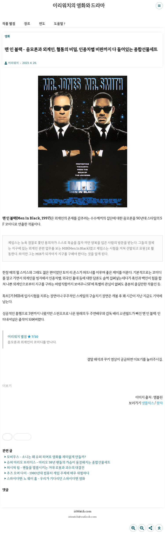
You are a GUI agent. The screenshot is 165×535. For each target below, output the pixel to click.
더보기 (7, 386)
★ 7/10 (33, 337)
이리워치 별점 (17, 337)
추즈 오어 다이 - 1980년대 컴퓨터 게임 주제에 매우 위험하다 (48, 473)
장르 (27, 24)
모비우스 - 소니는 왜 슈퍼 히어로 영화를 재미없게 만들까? (46, 457)
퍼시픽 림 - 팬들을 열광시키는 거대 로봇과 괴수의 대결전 (45, 468)
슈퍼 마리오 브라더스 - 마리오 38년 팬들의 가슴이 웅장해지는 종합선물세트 (58, 462)
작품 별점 (8, 24)
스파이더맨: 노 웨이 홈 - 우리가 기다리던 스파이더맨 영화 (46, 479)
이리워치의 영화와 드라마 (78, 6)
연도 (42, 24)
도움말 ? (59, 24)
